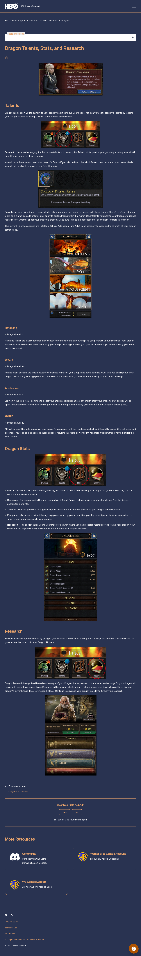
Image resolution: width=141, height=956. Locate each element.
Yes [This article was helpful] (64, 812)
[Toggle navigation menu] (134, 6)
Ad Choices (10, 934)
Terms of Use (11, 928)
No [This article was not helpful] (77, 812)
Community (29, 853)
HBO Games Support (15, 20)
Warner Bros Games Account (108, 853)
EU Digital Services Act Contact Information (24, 939)
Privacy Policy (11, 922)
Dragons (65, 20)
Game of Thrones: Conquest (43, 20)
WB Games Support (34, 881)
